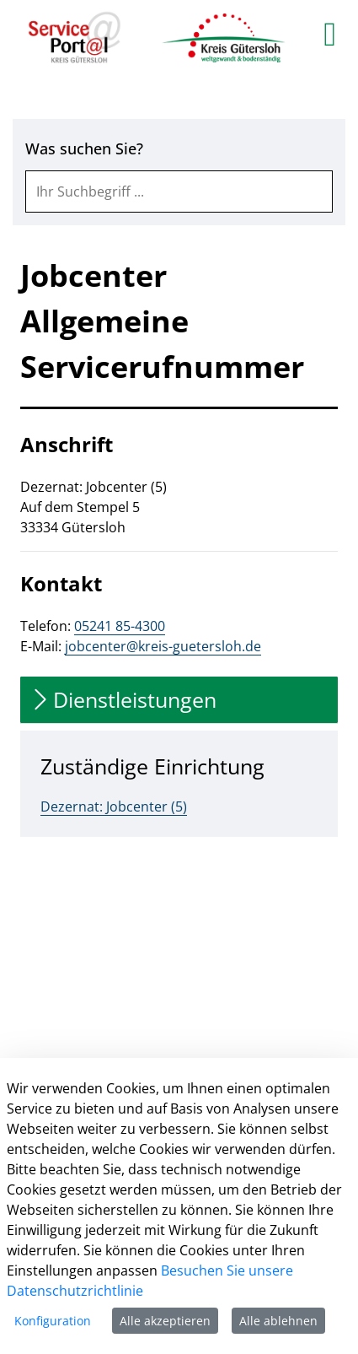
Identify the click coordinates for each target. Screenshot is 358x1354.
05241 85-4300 (119, 626)
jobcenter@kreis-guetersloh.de (163, 646)
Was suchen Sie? (84, 148)
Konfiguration (52, 1321)
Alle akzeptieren (165, 1321)
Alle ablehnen (278, 1321)
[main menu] (329, 33)
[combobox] (179, 191)
